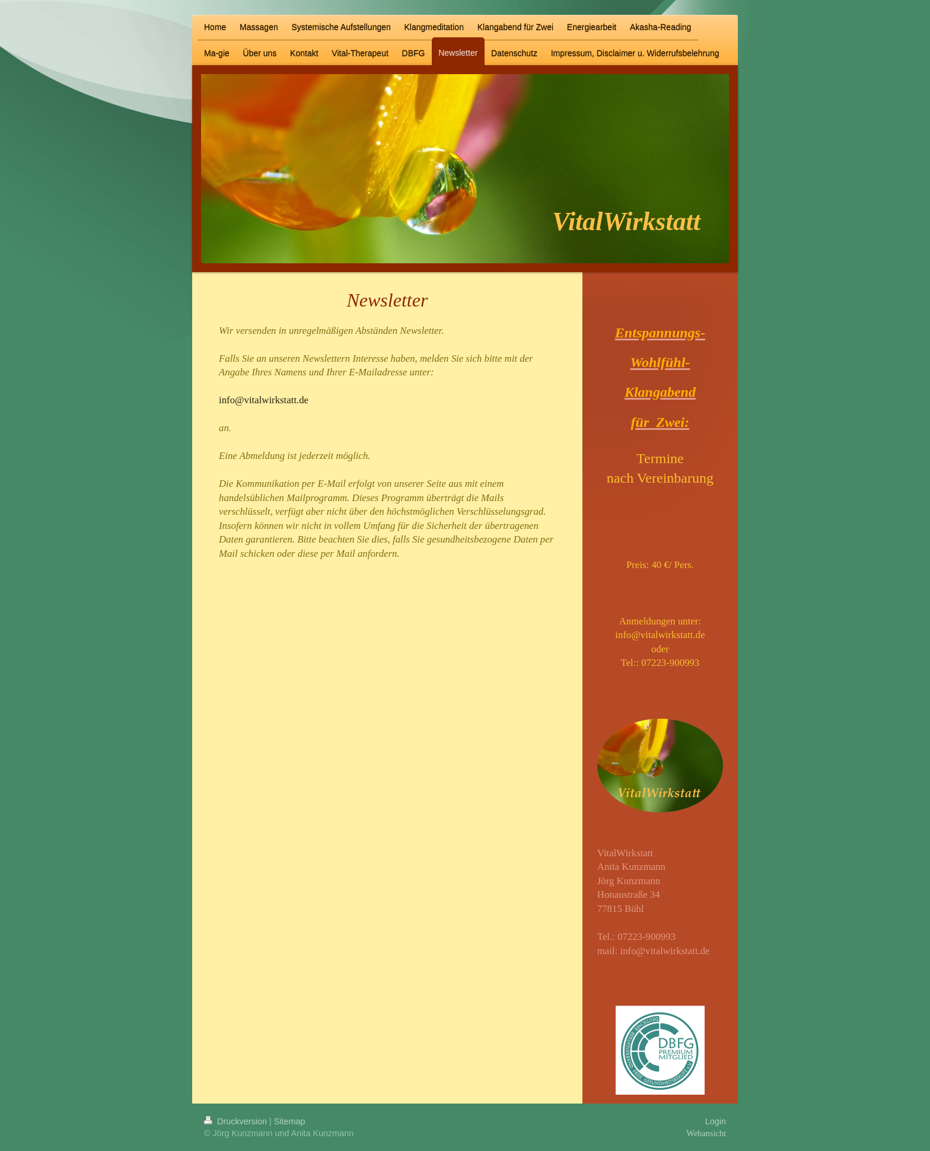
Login (715, 1121)
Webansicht (706, 1133)
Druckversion (236, 1121)
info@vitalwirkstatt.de (665, 950)
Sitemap (289, 1121)
